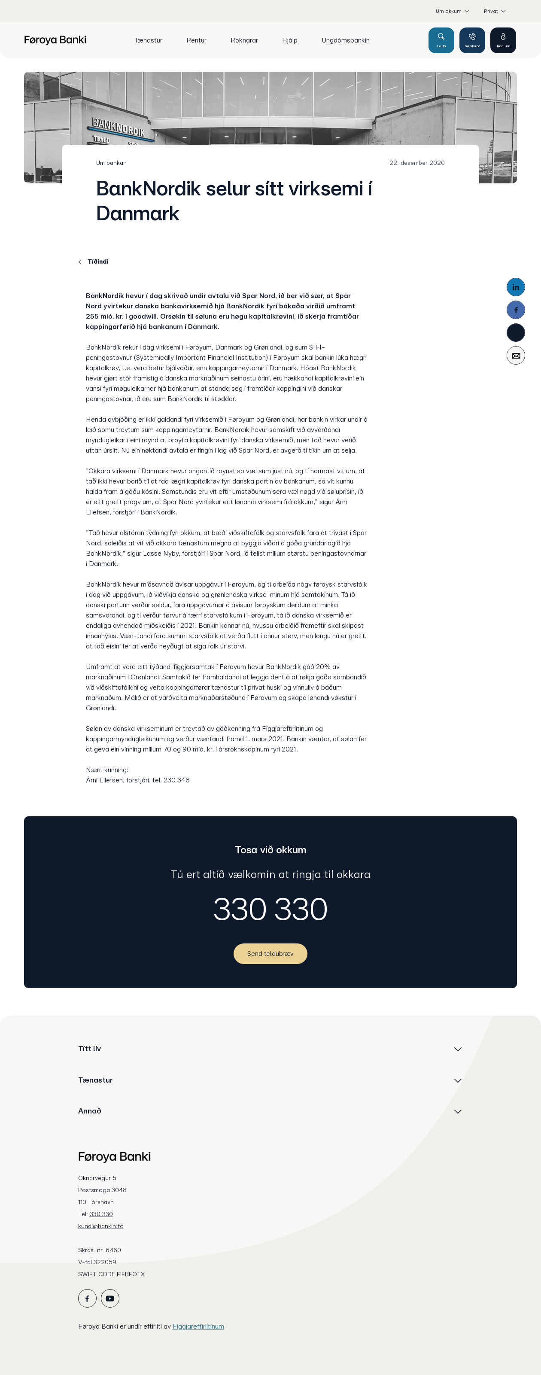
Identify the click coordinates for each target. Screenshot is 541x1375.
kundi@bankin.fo (101, 1226)
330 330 (270, 909)
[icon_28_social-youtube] (110, 1298)
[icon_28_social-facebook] (87, 1298)
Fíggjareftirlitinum (198, 1326)
